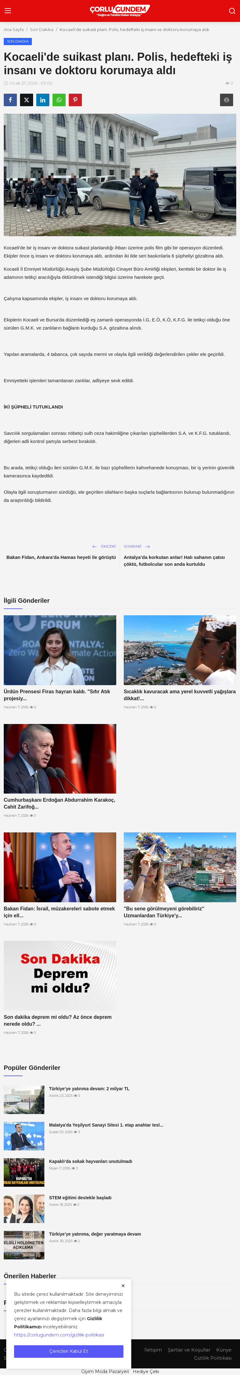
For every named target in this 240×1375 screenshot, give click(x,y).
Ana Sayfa (14, 29)
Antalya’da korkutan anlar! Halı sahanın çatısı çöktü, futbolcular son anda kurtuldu (174, 561)
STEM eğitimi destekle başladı (80, 1197)
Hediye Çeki (146, 1371)
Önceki (104, 546)
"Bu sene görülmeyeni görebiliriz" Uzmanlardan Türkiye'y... (164, 912)
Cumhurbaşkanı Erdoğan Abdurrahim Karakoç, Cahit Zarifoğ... (59, 803)
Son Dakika (41, 29)
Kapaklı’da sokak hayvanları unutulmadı (90, 1161)
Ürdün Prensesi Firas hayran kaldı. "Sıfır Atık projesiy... (57, 695)
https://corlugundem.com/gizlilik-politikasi (59, 1335)
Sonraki (137, 546)
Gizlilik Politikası (213, 1358)
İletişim (153, 1350)
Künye (224, 1350)
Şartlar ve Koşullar (189, 1350)
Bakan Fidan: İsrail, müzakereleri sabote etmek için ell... (59, 912)
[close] (123, 1285)
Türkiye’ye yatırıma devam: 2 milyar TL (89, 1088)
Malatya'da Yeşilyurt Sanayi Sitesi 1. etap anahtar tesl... (106, 1125)
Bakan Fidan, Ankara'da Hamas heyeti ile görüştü (61, 557)
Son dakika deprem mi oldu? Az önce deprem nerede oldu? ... (58, 1020)
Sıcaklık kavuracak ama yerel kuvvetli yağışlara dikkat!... (180, 695)
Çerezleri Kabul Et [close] (68, 1351)
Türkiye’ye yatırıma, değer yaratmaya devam (95, 1234)
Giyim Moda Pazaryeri (105, 1371)
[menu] (8, 11)
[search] (232, 11)
